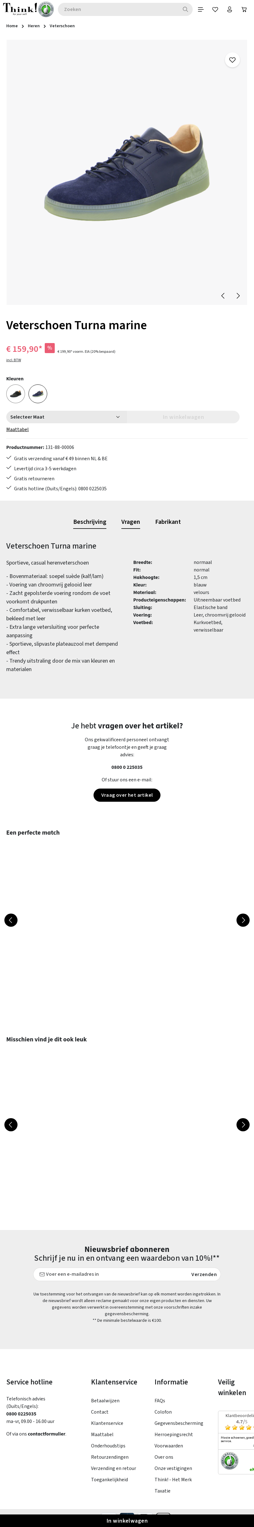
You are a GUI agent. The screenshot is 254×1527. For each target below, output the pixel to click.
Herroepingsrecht (174, 1439)
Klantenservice (107, 1428)
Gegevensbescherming (179, 1428)
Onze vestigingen (173, 1473)
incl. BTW (13, 360)
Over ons (164, 1462)
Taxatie (162, 1496)
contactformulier (47, 1439)
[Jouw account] (228, 10)
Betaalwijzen (105, 1406)
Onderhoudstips (108, 1451)
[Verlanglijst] (212, 10)
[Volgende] (237, 296)
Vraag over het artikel (127, 800)
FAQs (160, 1406)
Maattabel (17, 430)
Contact (100, 1417)
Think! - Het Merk (173, 1485)
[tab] (89, 527)
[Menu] (197, 10)
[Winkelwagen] (243, 10)
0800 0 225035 (127, 772)
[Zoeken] (181, 10)
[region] (127, 173)
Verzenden (204, 1279)
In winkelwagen (127, 1521)
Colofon (163, 1417)
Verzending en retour (113, 1473)
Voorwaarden (169, 1451)
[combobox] (116, 10)
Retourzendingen (110, 1462)
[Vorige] (223, 296)
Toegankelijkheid (109, 1485)
